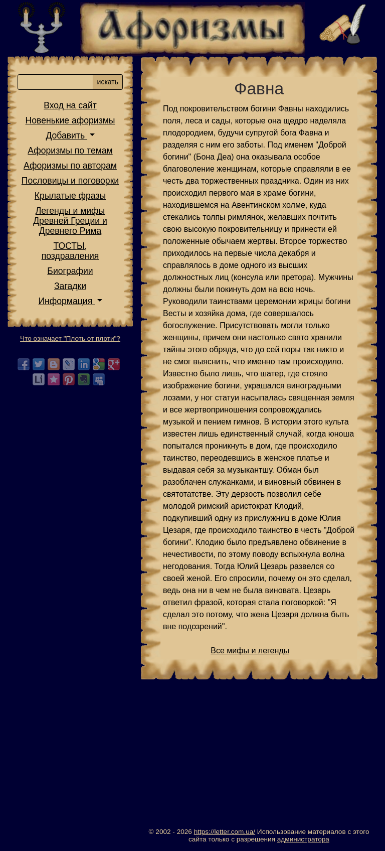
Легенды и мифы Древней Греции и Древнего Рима (70, 221)
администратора (303, 839)
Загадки (70, 286)
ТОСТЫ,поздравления (70, 251)
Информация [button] (66, 301)
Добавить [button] (66, 135)
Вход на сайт (70, 105)
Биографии (70, 271)
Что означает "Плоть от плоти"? (70, 338)
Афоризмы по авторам (70, 166)
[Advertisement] (258, 757)
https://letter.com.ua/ (224, 831)
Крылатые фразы (70, 196)
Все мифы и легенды (250, 650)
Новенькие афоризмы (70, 120)
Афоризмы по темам (70, 151)
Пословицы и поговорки (70, 181)
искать (107, 82)
